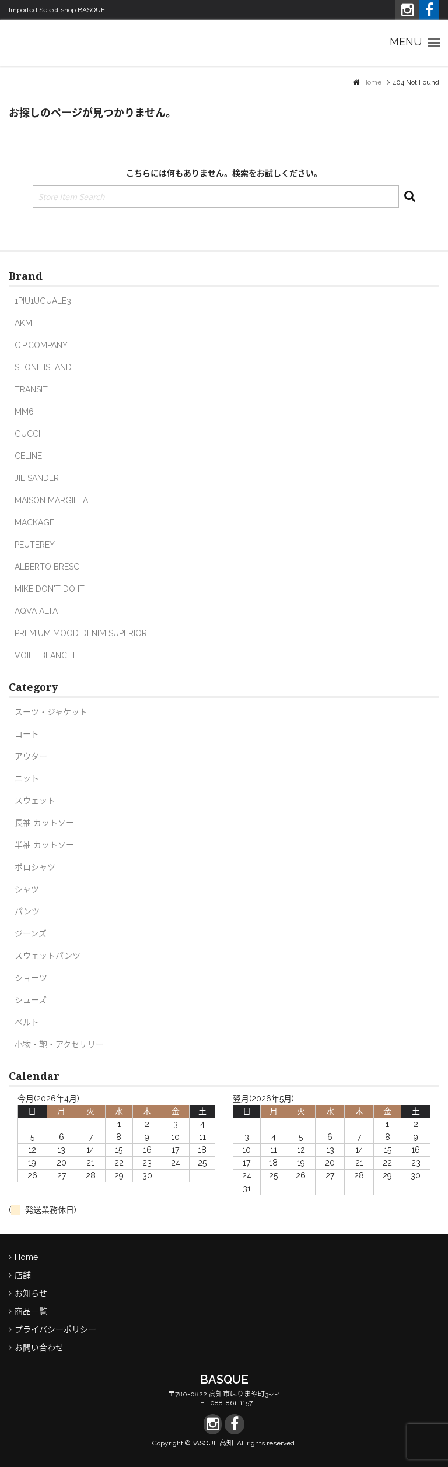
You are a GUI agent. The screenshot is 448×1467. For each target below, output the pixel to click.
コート (27, 734)
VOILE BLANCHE (46, 655)
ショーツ (31, 977)
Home (372, 82)
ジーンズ (31, 933)
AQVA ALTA (36, 611)
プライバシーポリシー (55, 1329)
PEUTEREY (35, 544)
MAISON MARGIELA (51, 500)
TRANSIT (31, 389)
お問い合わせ (39, 1347)
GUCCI (27, 433)
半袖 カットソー (44, 845)
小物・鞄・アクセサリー (59, 1044)
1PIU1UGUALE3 (43, 301)
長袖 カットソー (44, 822)
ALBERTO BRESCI (48, 566)
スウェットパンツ (47, 955)
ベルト (27, 1022)
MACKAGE (34, 522)
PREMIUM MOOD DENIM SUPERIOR (81, 633)
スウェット (35, 800)
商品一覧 (31, 1311)
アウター (31, 756)
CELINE (28, 456)
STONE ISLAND (43, 367)
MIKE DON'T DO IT (50, 589)
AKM (23, 323)
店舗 (23, 1275)
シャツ (27, 889)
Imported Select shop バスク (55, 42)
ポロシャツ (35, 867)
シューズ (31, 1000)
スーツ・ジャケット (51, 712)
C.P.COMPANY (41, 345)
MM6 (24, 411)
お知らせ (31, 1293)
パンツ (27, 911)
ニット (27, 778)
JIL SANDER (37, 478)
